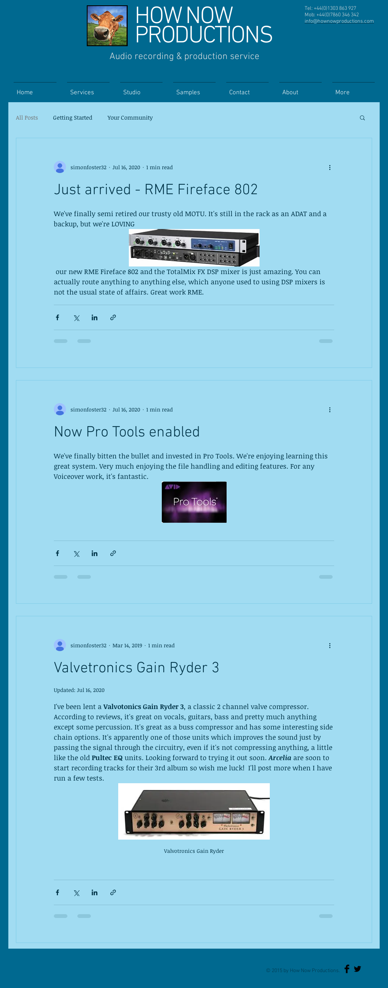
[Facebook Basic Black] (347, 969)
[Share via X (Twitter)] (76, 317)
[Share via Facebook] (57, 317)
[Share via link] (113, 317)
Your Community (130, 117)
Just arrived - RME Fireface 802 (156, 190)
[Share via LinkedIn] (94, 317)
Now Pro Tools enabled (127, 433)
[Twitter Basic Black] (357, 969)
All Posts (27, 117)
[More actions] (329, 166)
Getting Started (72, 117)
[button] (362, 118)
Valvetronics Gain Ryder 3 (136, 668)
